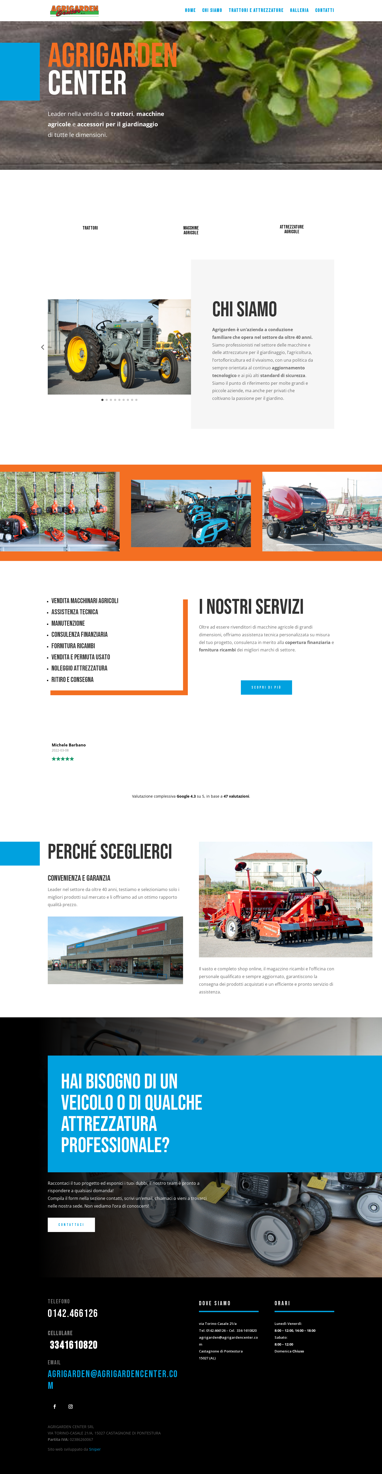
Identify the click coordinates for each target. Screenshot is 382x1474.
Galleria (299, 11)
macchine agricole (191, 230)
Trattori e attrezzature (256, 11)
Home (190, 11)
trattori (90, 228)
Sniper (95, 1449)
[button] (42, 347)
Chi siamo (212, 11)
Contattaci (71, 1224)
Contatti (324, 11)
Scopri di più (266, 687)
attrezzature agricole (292, 229)
